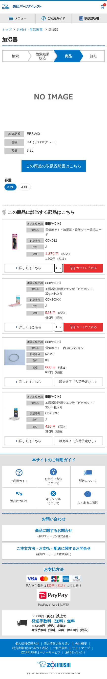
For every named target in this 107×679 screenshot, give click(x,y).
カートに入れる (86, 268)
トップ (7, 29)
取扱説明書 (91, 18)
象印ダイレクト (75, 652)
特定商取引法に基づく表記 (30, 648)
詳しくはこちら (30, 268)
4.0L (24, 187)
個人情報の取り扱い (57, 643)
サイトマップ (81, 648)
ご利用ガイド (56, 18)
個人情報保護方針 (27, 643)
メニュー (17, 18)
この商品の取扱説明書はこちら (53, 166)
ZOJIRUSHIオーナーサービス (40, 652)
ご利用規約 (60, 648)
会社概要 (81, 643)
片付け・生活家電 (30, 29)
